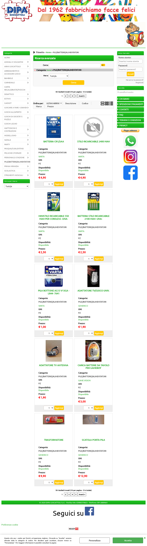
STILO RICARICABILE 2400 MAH (93, 141)
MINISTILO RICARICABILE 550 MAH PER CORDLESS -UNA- (53, 217)
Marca (45, 75)
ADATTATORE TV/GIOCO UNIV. (93, 290)
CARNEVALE (9, 82)
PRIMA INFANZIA (11, 166)
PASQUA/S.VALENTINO (14, 148)
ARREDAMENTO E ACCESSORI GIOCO (12, 72)
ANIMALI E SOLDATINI (13, 62)
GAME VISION (84, 380)
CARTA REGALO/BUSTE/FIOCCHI (14, 88)
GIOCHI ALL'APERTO (12, 112)
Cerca (45, 65)
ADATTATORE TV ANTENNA (53, 365)
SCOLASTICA (9, 170)
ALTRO (7, 57)
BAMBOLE (8, 78)
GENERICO (83, 305)
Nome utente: (124, 57)
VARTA (41, 156)
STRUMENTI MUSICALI (13, 175)
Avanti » (82, 96)
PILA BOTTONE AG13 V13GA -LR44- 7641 (53, 292)
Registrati (139, 82)
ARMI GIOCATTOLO (12, 66)
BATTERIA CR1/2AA (53, 141)
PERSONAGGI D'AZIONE (14, 157)
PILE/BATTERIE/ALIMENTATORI (17, 161)
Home (49, 70)
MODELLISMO (10, 135)
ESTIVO (7, 98)
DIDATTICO (9, 94)
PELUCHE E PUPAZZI (12, 153)
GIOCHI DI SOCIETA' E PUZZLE (13, 118)
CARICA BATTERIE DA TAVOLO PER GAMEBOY (93, 366)
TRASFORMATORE (53, 439)
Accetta (127, 540)
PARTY (7, 144)
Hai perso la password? (134, 80)
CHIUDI (145, 537)
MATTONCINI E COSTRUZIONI (10, 129)
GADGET (7, 103)
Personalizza (94, 540)
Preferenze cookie (9, 524)
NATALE (7, 140)
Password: (122, 65)
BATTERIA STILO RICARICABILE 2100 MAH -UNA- (93, 217)
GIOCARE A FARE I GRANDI (15, 107)
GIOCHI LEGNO (10, 123)
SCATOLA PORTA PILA (93, 439)
